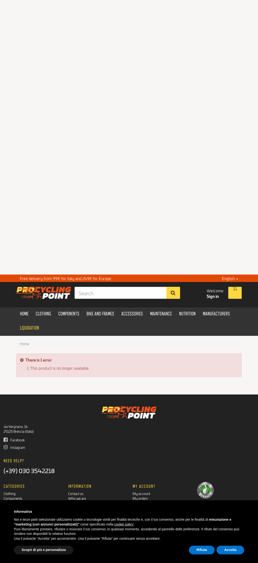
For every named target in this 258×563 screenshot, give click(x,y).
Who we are (77, 498)
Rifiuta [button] (202, 550)
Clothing (10, 493)
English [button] (230, 278)
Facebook (14, 439)
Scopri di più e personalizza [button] (44, 550)
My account (141, 493)
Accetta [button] (230, 550)
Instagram (14, 447)
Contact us (75, 493)
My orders (140, 498)
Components (13, 498)
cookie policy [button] (123, 524)
